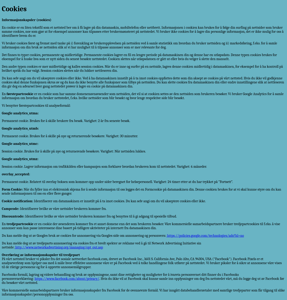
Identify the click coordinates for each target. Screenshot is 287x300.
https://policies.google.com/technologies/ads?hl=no (205, 236)
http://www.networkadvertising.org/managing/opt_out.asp (59, 247)
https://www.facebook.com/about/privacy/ (67, 279)
